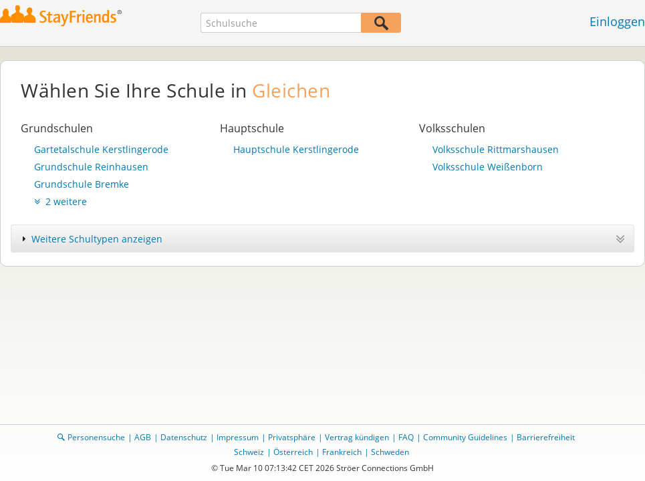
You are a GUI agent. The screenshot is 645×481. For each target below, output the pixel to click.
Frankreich (342, 452)
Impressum (238, 437)
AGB (142, 437)
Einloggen (617, 21)
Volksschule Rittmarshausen (495, 149)
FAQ (406, 437)
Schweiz (249, 452)
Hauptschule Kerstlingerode (296, 149)
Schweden (390, 452)
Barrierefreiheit (546, 437)
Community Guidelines (465, 437)
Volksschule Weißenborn (487, 166)
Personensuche (96, 437)
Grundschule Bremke (81, 184)
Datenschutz (183, 437)
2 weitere (60, 201)
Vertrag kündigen (357, 437)
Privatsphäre (291, 437)
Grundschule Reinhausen (91, 166)
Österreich (293, 452)
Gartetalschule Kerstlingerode (101, 149)
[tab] (322, 238)
